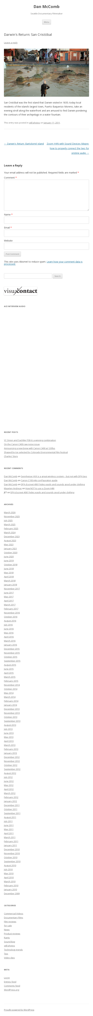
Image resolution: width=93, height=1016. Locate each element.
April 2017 (9, 600)
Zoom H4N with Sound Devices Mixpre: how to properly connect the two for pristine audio (68, 148)
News (7, 929)
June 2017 (9, 592)
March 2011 (9, 837)
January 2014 (10, 704)
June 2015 (9, 668)
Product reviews (12, 933)
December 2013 (12, 708)
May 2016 (8, 632)
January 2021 (10, 548)
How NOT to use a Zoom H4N (39, 488)
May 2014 (8, 692)
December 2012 (12, 757)
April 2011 (9, 833)
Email (8, 227)
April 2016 (9, 636)
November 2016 (12, 612)
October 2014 (10, 688)
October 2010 (10, 857)
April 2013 (9, 741)
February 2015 (11, 680)
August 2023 (10, 540)
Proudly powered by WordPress (19, 1009)
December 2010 (12, 849)
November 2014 (12, 684)
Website (8, 240)
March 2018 (9, 580)
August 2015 (10, 664)
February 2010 (11, 885)
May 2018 (8, 572)
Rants (7, 937)
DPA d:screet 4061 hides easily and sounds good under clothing (53, 484)
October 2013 (10, 717)
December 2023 (12, 536)
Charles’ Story (11, 456)
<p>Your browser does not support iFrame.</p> (20, 366)
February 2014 (11, 700)
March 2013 (9, 745)
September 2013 (12, 721)
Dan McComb (46, 6)
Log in (7, 977)
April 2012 (9, 789)
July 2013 (8, 729)
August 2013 (10, 725)
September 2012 (12, 769)
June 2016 (9, 628)
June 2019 (9, 560)
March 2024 (9, 532)
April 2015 (9, 672)
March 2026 (9, 512)
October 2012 (10, 765)
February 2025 (11, 528)
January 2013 (10, 753)
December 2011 (12, 805)
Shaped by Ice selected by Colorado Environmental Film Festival (36, 452)
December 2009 (12, 893)
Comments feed (12, 985)
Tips (6, 953)
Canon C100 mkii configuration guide (39, 480)
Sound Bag (9, 941)
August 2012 (10, 773)
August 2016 (10, 620)
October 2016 (10, 616)
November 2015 (12, 652)
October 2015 (10, 656)
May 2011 (8, 829)
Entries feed (10, 981)
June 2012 (9, 781)
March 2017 (9, 604)
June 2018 (9, 568)
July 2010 (8, 869)
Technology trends (13, 949)
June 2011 (9, 825)
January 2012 (10, 801)
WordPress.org (11, 989)
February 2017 (11, 608)
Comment (10, 177)
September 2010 (12, 861)
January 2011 (10, 845)
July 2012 (8, 777)
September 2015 (12, 660)
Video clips (9, 957)
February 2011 (11, 841)
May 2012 (8, 785)
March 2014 (9, 696)
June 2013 (9, 733)
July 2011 (8, 821)
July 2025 (8, 520)
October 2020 (10, 552)
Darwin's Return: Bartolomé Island (24, 143)
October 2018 (10, 564)
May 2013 (8, 737)
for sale (8, 925)
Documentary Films (13, 917)
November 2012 (12, 761)
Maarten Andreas (13, 488)
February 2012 (11, 797)
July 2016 (8, 624)
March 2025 (9, 524)
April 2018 (9, 576)
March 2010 (9, 881)
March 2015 (9, 676)
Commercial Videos (13, 913)
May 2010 (8, 873)
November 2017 (12, 588)
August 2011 (10, 817)
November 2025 (12, 516)
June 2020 (9, 556)
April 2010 (9, 877)
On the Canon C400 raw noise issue (22, 444)
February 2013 (11, 749)
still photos (34, 122)
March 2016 (9, 640)
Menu (46, 22)
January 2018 (10, 584)
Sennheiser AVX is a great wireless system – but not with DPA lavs (54, 476)
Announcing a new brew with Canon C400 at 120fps (29, 448)
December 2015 (12, 648)
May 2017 (8, 596)
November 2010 (12, 853)
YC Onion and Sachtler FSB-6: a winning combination (30, 440)
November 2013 (12, 712)
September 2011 (12, 813)
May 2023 (8, 544)
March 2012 (9, 793)
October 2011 (10, 809)
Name (8, 214)
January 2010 (10, 889)
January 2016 (10, 644)
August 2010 (10, 865)
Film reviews (10, 921)
